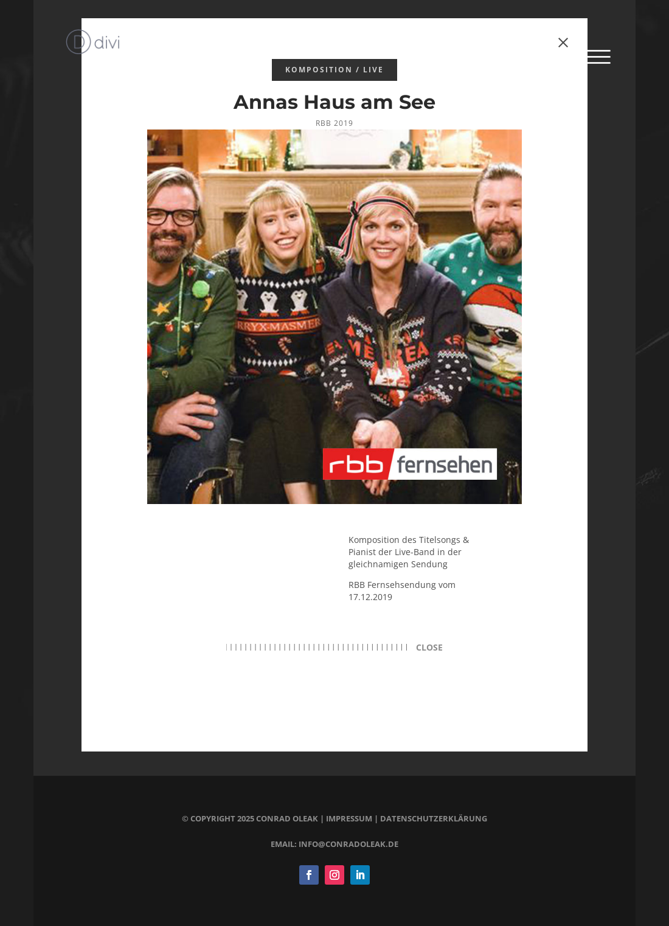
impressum (349, 818)
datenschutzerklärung (433, 818)
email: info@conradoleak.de (334, 843)
